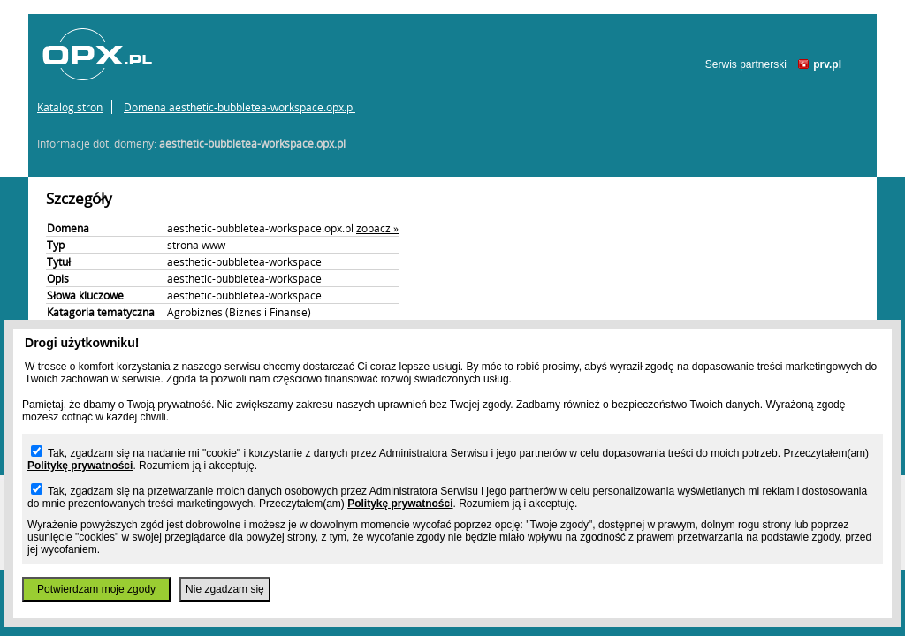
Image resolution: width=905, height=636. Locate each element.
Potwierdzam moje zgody (96, 589)
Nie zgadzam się (225, 589)
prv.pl (827, 64)
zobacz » (377, 228)
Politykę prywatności (80, 465)
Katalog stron (70, 107)
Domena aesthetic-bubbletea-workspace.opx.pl (239, 107)
